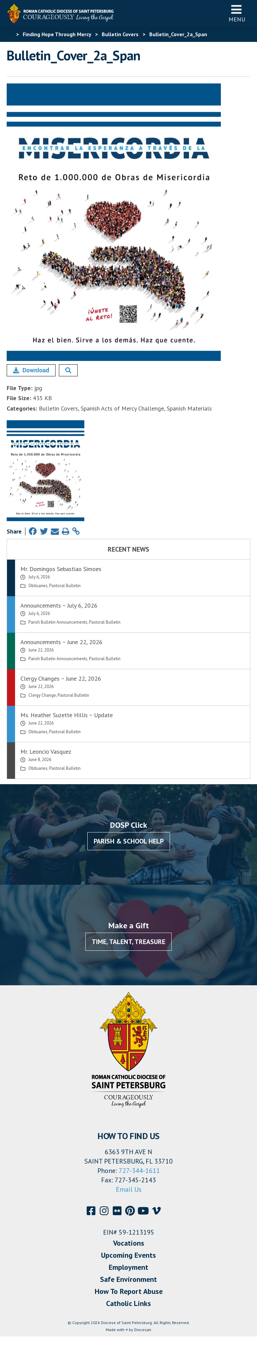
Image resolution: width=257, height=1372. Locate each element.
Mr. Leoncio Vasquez (45, 751)
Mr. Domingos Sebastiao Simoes (60, 569)
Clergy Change (42, 695)
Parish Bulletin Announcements (57, 622)
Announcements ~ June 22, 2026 (61, 642)
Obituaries (38, 585)
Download (31, 370)
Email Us (129, 1189)
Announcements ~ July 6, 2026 (58, 605)
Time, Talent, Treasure (128, 941)
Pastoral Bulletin (65, 585)
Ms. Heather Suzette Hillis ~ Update (66, 715)
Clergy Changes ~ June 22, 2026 (60, 678)
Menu (237, 13)
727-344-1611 (139, 1170)
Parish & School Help (129, 841)
